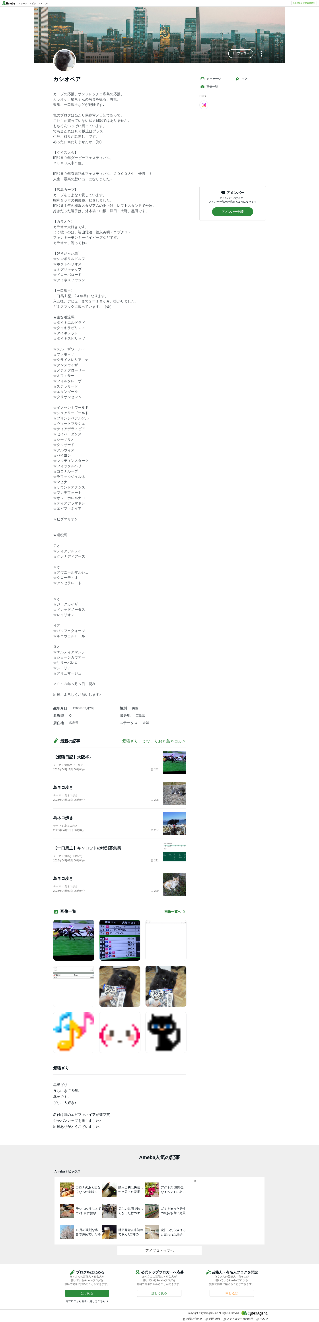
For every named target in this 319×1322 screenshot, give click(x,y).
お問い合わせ (192, 1319)
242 (155, 769)
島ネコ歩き (63, 787)
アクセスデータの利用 (238, 1319)
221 (155, 860)
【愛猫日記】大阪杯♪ (72, 757)
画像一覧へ (175, 911)
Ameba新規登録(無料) (304, 2)
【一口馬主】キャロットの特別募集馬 (87, 848)
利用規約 (213, 1319)
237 (155, 830)
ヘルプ (262, 1319)
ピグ (241, 79)
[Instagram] (203, 105)
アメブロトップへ (159, 1250)
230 (155, 890)
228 (155, 799)
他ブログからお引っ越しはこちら (85, 1301)
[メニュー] (261, 54)
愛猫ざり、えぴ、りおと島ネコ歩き (154, 741)
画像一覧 (209, 87)
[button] (240, 53)
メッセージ (210, 79)
